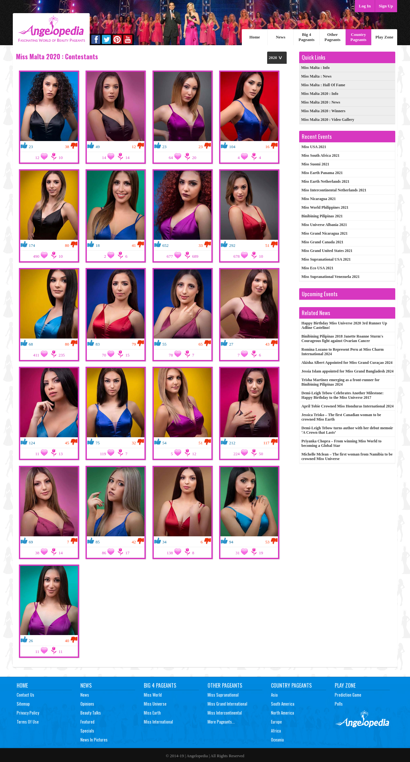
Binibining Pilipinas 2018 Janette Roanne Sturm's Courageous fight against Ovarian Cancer (342, 338)
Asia (274, 694)
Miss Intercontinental (225, 712)
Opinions (87, 703)
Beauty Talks (90, 712)
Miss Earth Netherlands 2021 (325, 181)
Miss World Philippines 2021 (324, 207)
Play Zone (384, 37)
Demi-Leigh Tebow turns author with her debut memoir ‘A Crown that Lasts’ (347, 430)
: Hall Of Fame (323, 85)
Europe (276, 721)
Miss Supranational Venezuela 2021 (330, 276)
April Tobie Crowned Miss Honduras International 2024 (347, 406)
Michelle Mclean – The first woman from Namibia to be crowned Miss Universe (347, 456)
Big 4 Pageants (307, 37)
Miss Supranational (223, 694)
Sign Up (386, 6)
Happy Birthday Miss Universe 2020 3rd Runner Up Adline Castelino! (344, 325)
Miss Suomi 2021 (315, 164)
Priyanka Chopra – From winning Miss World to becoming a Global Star (341, 443)
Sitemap (23, 703)
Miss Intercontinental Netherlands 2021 (333, 190)
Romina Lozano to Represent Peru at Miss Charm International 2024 (342, 351)
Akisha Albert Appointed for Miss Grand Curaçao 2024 (346, 362)
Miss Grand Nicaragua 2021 (324, 233)
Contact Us (25, 694)
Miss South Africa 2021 (320, 155)
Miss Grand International (227, 703)
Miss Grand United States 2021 (326, 250)
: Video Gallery (327, 119)
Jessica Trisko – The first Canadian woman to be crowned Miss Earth (341, 417)
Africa (276, 730)
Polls (339, 703)
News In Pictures (94, 739)
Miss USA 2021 (313, 147)
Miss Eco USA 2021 (317, 268)
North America (282, 712)
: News (316, 76)
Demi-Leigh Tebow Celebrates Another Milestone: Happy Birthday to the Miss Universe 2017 (342, 395)
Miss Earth (152, 712)
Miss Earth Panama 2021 (322, 173)
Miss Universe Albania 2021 (324, 224)
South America (282, 703)
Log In (365, 6)
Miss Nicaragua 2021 (318, 199)
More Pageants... (221, 721)
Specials (87, 730)
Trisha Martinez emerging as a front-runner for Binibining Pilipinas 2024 (340, 382)
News (280, 37)
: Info (315, 67)
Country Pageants (358, 37)
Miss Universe (155, 703)
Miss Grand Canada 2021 (322, 242)
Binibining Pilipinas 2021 (322, 216)
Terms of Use (28, 721)
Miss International (158, 721)
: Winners (323, 111)
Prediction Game (348, 694)
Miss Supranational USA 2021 (326, 259)
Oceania (277, 739)
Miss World (153, 694)
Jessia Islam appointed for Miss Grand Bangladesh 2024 (347, 371)
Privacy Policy (28, 712)
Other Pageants (332, 37)
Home (254, 37)
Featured (87, 721)
